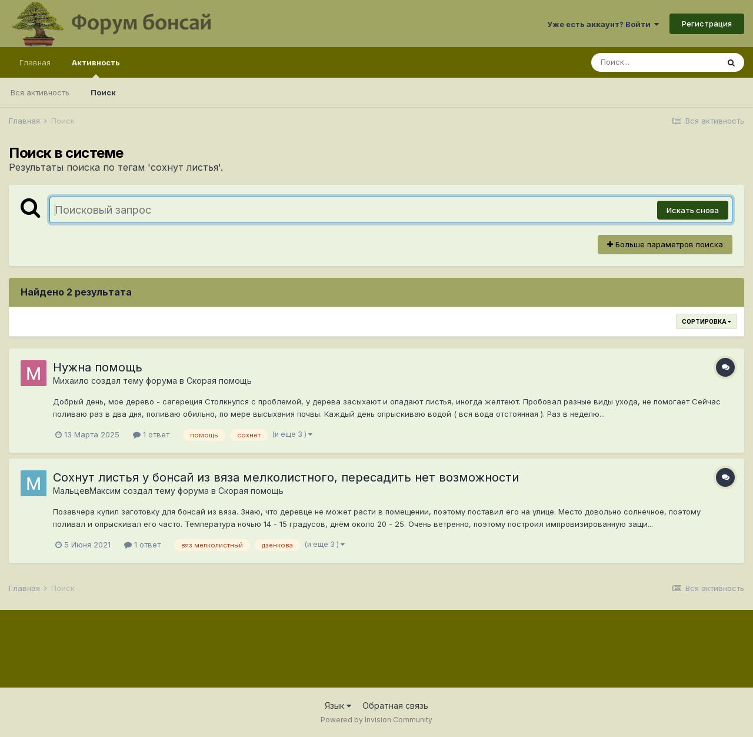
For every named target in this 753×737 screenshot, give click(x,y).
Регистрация (707, 23)
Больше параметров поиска (665, 244)
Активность (96, 68)
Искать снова (693, 210)
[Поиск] (654, 62)
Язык (338, 706)
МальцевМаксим (87, 491)
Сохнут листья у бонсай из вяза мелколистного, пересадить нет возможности (286, 477)
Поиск (103, 92)
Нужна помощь (97, 367)
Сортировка (706, 321)
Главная (35, 62)
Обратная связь (395, 706)
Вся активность (40, 92)
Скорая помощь (219, 381)
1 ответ (151, 434)
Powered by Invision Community (376, 719)
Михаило (71, 381)
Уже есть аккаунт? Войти (603, 24)
